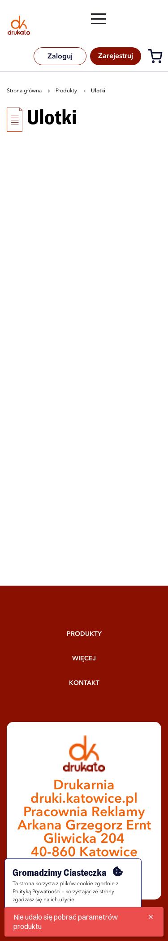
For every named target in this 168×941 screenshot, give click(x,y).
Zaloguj (60, 56)
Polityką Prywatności (36, 892)
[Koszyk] (157, 57)
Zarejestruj (115, 56)
